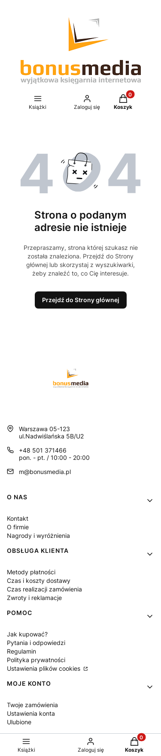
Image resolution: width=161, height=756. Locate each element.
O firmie (18, 527)
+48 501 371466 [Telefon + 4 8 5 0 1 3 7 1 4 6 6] (43, 450)
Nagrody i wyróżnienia (38, 535)
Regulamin (21, 651)
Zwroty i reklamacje (34, 597)
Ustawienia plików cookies (44, 668)
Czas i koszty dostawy (38, 580)
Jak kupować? (27, 634)
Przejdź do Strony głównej (80, 299)
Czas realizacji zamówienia (44, 589)
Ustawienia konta (31, 713)
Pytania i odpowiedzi (36, 642)
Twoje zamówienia (32, 704)
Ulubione (19, 722)
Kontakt (17, 518)
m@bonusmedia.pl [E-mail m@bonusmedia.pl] (45, 471)
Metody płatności (31, 572)
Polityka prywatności (36, 659)
